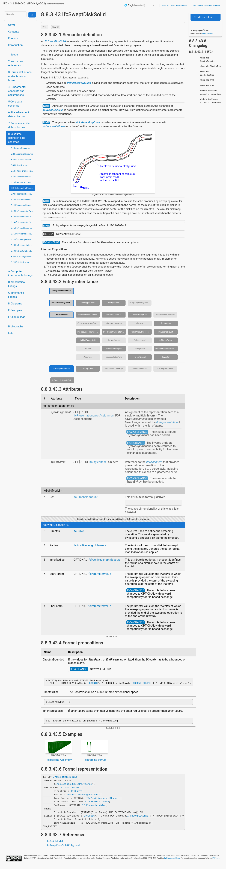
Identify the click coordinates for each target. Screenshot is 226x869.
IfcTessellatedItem (114, 357)
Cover (11, 25)
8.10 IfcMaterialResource (22, 199)
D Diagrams (15, 303)
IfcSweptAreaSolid (165, 368)
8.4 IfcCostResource (20, 165)
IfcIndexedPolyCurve (79, 82)
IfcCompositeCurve (54, 126)
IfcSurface (88, 357)
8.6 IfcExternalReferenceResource (23, 176)
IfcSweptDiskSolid (55, 41)
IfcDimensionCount (85, 497)
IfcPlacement (139, 340)
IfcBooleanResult (113, 314)
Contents (13, 31)
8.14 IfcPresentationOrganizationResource (23, 222)
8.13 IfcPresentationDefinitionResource (23, 216)
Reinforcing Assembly (59, 762)
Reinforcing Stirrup (95, 762)
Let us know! (207, 33)
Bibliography (15, 326)
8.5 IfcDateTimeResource (22, 171)
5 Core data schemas (15, 103)
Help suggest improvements (174, 5)
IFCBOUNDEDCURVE (140, 684)
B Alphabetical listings (16, 284)
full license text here (172, 861)
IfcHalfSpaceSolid (88, 340)
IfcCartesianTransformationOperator (88, 323)
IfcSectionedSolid (139, 368)
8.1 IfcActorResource (20, 148)
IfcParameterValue (99, 574)
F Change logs (16, 317)
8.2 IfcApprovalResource (22, 154)
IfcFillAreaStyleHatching (114, 332)
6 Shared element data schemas (18, 114)
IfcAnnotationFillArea (87, 314)
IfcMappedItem (87, 302)
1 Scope (13, 54)
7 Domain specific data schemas (19, 125)
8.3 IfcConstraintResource (22, 159)
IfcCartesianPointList (165, 314)
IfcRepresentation (167, 422)
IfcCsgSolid (88, 368)
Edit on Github (203, 17)
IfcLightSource (114, 340)
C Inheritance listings (16, 294)
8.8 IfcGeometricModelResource (23, 188)
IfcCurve (139, 323)
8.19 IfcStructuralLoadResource (23, 251)
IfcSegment (140, 348)
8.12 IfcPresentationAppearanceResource (23, 211)
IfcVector (166, 357)
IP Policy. (215, 861)
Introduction (15, 45)
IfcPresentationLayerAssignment (93, 415)
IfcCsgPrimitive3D (114, 323)
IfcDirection (165, 323)
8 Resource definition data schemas (16, 138)
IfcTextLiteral (140, 357)
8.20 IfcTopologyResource (22, 256)
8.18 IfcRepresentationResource (23, 245)
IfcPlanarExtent (166, 340)
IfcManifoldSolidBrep (114, 368)
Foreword (14, 38)
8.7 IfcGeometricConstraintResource (23, 182)
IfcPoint (88, 348)
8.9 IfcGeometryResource (22, 194)
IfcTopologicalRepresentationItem (140, 302)
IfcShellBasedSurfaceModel (166, 348)
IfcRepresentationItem (61, 290)
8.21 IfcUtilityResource (21, 262)
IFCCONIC (92, 684)
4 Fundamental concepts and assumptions (17, 91)
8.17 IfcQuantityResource (22, 239)
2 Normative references (15, 63)
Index (11, 333)
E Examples (15, 310)
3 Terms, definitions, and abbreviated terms (20, 76)
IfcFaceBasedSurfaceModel (88, 332)
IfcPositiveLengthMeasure (89, 546)
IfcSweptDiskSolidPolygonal (63, 380)
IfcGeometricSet (165, 332)
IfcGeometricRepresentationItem (62, 302)
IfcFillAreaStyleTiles (140, 332)
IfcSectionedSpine (114, 348)
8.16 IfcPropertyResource (22, 234)
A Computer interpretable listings (20, 273)
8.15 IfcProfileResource (21, 228)
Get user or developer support (207, 5)
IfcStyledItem (114, 302)
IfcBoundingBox (139, 314)
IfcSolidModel (62, 314)
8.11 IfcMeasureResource (22, 205)
